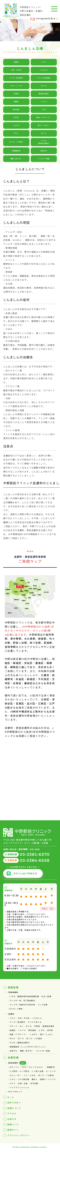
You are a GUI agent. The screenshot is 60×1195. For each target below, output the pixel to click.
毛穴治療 (14, 1123)
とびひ (44, 109)
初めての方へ (16, 1141)
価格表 (27, 1089)
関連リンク (15, 1166)
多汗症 (16, 117)
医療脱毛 (14, 1099)
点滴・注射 (47, 1119)
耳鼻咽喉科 (14, 994)
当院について (16, 1147)
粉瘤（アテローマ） (44, 117)
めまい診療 (15, 1003)
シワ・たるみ (16, 1109)
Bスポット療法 (17, 1013)
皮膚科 (16, 62)
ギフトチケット (16, 1128)
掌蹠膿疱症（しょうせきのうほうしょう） (32, 1067)
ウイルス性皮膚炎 (44, 78)
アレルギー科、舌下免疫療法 (40, 1003)
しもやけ (16, 125)
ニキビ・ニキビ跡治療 (21, 1114)
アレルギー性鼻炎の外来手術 (25, 1008)
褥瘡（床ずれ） (16, 160)
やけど (16, 133)
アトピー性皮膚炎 (16, 78)
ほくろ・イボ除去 (16, 142)
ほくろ (44, 133)
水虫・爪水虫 (16, 70)
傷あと (40, 1114)
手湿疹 (16, 93)
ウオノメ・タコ (16, 85)
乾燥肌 (16, 101)
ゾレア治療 (50, 1008)
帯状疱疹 (16, 109)
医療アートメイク (19, 1119)
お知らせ (13, 1160)
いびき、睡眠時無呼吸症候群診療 (27, 998)
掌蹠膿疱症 (16, 152)
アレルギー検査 (44, 160)
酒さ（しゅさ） (44, 125)
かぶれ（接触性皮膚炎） (44, 143)
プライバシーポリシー (21, 1178)
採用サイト (15, 1172)
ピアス (35, 1119)
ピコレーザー (48, 1104)
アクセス (13, 1153)
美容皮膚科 (14, 1089)
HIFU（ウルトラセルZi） (38, 1094)
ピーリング (33, 1104)
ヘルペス (44, 101)
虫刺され (44, 152)
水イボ (44, 85)
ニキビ (44, 62)
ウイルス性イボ (40, 1028)
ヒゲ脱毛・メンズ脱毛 (34, 1099)
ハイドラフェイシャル (34, 1123)
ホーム (12, 1135)
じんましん (44, 70)
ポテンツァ (15, 1094)
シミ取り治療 (16, 1104)
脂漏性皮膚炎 (44, 93)
